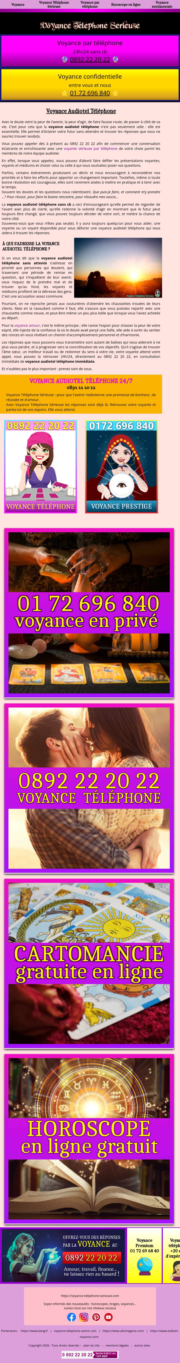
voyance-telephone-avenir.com (75, 1331)
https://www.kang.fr (34, 1331)
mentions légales (117, 1345)
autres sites (142, 1345)
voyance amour (27, 325)
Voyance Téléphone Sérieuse (54, 4)
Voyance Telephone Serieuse (90, 25)
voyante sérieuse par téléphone (90, 148)
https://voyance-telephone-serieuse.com (90, 1296)
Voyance (17, 4)
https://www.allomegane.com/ (123, 1331)
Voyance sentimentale (162, 4)
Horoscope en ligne (126, 4)
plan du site (92, 1345)
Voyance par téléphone (90, 4)
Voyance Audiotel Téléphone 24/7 (81, 380)
